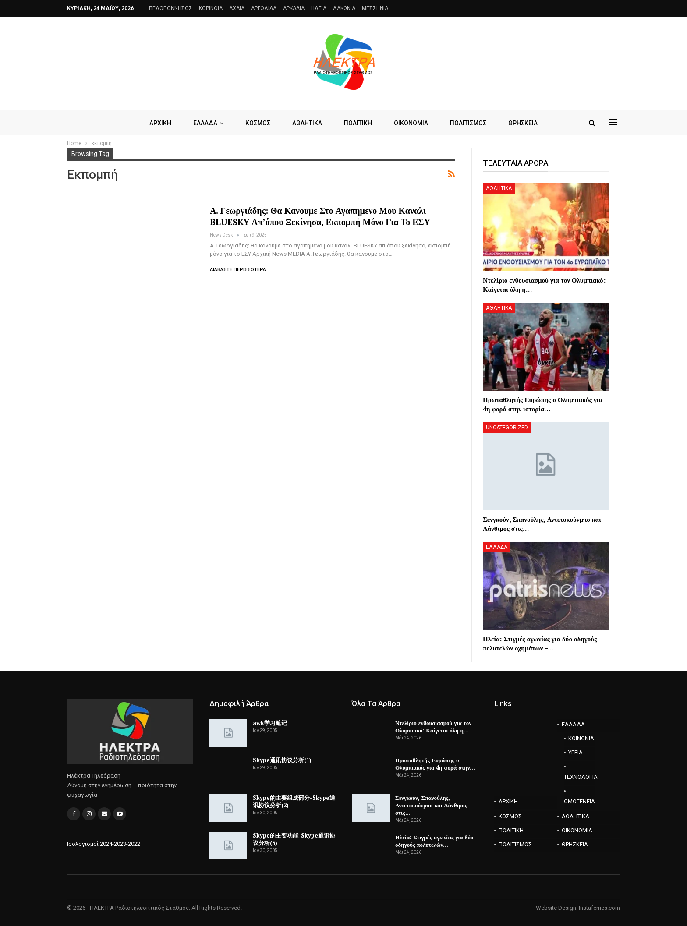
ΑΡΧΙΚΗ (156, 123)
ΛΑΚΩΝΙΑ (344, 8)
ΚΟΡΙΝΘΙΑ (211, 8)
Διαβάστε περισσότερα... (240, 269)
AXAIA (236, 8)
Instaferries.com (599, 908)
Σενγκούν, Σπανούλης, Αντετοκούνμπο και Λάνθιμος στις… (431, 805)
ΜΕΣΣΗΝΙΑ (375, 8)
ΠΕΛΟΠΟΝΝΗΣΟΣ (170, 8)
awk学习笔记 (270, 723)
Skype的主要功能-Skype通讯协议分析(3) (294, 839)
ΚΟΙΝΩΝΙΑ (581, 738)
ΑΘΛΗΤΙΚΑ (307, 123)
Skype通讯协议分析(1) (282, 760)
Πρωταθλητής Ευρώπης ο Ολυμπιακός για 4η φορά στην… (435, 763)
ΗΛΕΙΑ (318, 8)
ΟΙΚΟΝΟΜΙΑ (413, 123)
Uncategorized (507, 427)
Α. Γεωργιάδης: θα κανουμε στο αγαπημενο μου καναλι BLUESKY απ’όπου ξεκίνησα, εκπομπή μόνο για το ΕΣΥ (320, 216)
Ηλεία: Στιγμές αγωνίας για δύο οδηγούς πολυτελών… (434, 840)
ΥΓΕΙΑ (575, 752)
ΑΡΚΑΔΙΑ (294, 8)
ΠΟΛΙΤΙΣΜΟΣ (471, 123)
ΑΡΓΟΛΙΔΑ (263, 8)
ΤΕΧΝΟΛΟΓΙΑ (579, 777)
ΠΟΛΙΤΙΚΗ (359, 123)
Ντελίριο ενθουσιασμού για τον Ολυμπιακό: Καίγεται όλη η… (433, 726)
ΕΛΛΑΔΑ (202, 123)
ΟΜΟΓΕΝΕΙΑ (579, 801)
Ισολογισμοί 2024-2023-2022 (103, 844)
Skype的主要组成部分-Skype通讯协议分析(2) (294, 801)
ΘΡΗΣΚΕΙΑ (527, 123)
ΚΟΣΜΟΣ (256, 123)
